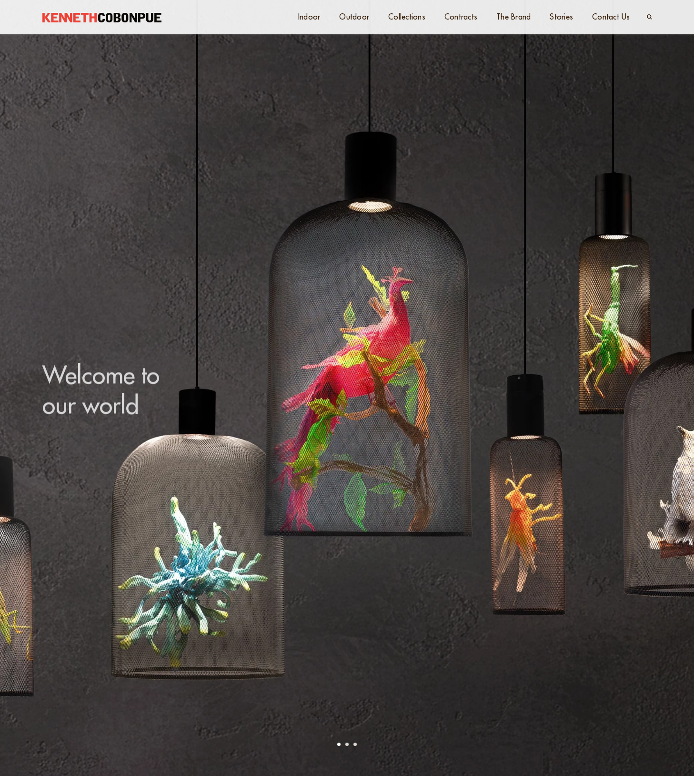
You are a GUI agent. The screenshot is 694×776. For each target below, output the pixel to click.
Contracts (460, 17)
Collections (406, 17)
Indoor (309, 17)
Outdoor (354, 17)
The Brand (513, 17)
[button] (339, 744)
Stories (561, 17)
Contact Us (611, 17)
